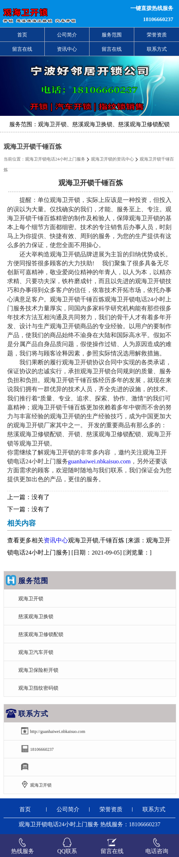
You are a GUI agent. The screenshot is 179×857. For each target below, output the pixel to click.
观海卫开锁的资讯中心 (112, 159)
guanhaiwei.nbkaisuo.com (99, 461)
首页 (22, 35)
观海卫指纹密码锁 (38, 688)
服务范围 (112, 35)
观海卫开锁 (30, 598)
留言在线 (22, 49)
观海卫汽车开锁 (35, 652)
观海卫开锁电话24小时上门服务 (55, 159)
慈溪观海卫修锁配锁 (40, 634)
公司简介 (67, 35)
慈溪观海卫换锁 (35, 616)
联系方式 (157, 49)
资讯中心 (67, 49)
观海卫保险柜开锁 (38, 670)
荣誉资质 (157, 35)
